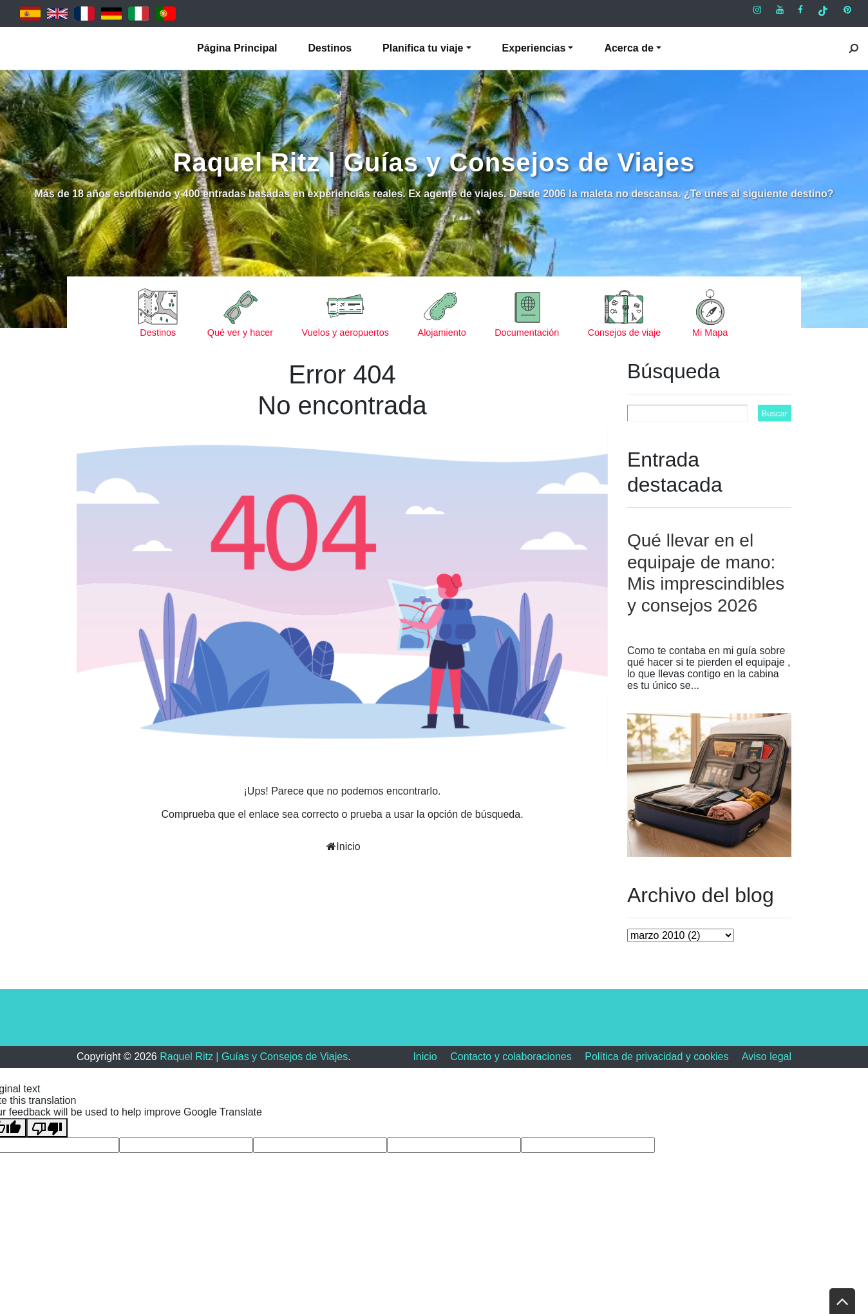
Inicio (348, 846)
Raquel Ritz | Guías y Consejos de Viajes (434, 162)
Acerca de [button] (629, 48)
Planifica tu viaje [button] (422, 48)
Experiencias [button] (534, 48)
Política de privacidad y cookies (656, 1056)
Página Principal (237, 48)
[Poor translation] (47, 1127)
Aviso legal (766, 1056)
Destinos (330, 48)
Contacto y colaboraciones (511, 1056)
